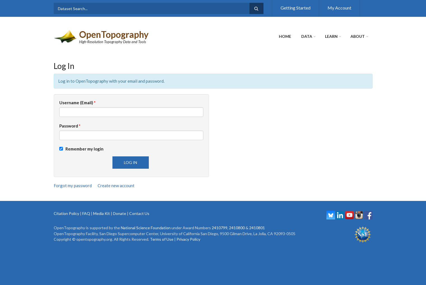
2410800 (237, 227)
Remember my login (81, 148)
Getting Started (295, 7)
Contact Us (139, 213)
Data (306, 36)
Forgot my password (73, 185)
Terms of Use (161, 239)
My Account (339, 7)
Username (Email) (77, 102)
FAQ (86, 213)
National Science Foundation (146, 227)
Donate (119, 213)
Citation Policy (66, 213)
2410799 (219, 227)
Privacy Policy (188, 239)
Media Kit (101, 213)
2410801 (257, 227)
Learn (331, 36)
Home (285, 36)
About (357, 36)
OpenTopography (114, 34)
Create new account (116, 185)
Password (70, 125)
